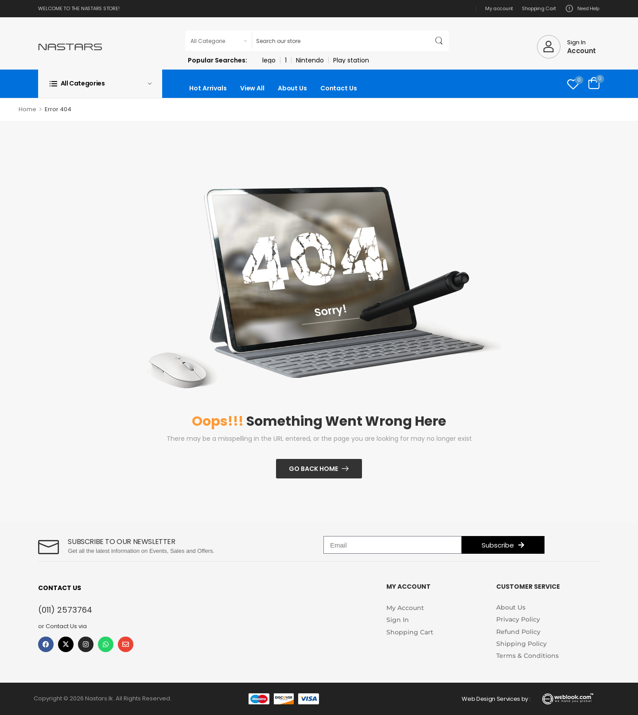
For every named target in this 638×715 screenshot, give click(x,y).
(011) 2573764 (65, 609)
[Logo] (70, 46)
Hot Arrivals (207, 88)
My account (499, 8)
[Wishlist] (573, 84)
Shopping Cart (539, 8)
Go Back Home (313, 468)
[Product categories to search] (218, 41)
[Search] (341, 41)
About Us (292, 88)
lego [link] (269, 60)
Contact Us (338, 88)
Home (27, 109)
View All (252, 88)
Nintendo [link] (310, 60)
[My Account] (566, 46)
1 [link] (286, 60)
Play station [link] (351, 60)
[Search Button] (440, 41)
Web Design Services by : (496, 699)
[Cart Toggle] (594, 83)
